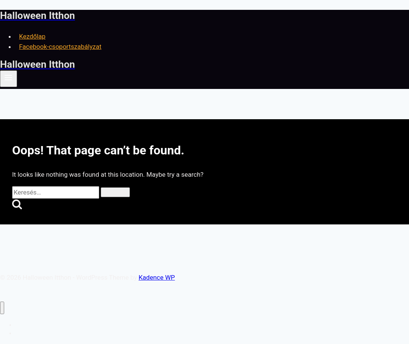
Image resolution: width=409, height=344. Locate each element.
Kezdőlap (32, 36)
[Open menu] (8, 78)
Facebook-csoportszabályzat (60, 46)
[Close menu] (2, 308)
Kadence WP (157, 277)
